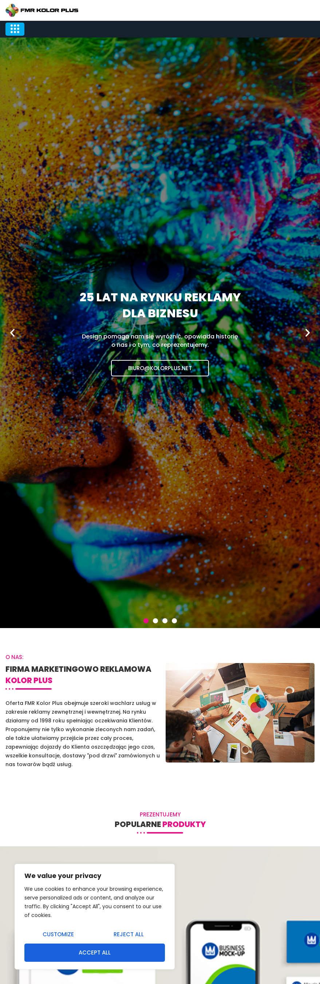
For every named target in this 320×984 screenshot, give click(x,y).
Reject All (129, 934)
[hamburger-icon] (14, 29)
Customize (58, 934)
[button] (146, 620)
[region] (95, 916)
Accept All (95, 952)
